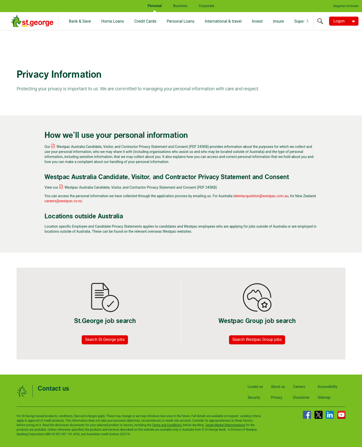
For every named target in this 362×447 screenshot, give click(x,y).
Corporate (206, 6)
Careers (299, 387)
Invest (257, 21)
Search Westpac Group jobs (257, 339)
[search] (321, 21)
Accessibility (327, 387)
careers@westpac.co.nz (63, 201)
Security (254, 397)
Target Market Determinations (225, 425)
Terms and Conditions (167, 425)
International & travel (223, 21)
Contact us (53, 388)
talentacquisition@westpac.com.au (260, 196)
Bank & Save (80, 21)
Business (180, 6)
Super (299, 21)
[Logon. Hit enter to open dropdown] (343, 21)
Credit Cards (145, 21)
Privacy (276, 397)
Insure (278, 21)
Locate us (255, 387)
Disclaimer (301, 397)
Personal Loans (180, 21)
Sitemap (324, 397)
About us (278, 387)
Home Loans (112, 21)
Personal (155, 6)
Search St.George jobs (104, 339)
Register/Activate (345, 6)
